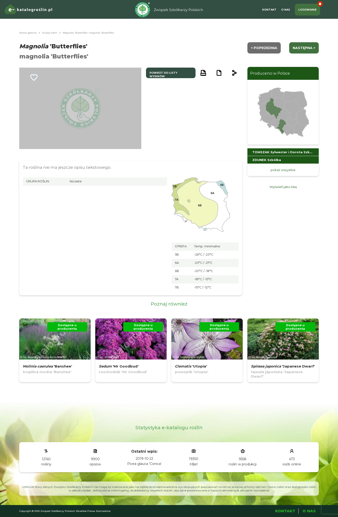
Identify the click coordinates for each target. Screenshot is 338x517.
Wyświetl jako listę (283, 187)
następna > (304, 48)
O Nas (285, 9)
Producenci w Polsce (270, 73)
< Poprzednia (264, 48)
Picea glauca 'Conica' (144, 464)
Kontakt (269, 9)
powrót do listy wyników (163, 74)
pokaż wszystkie (283, 170)
